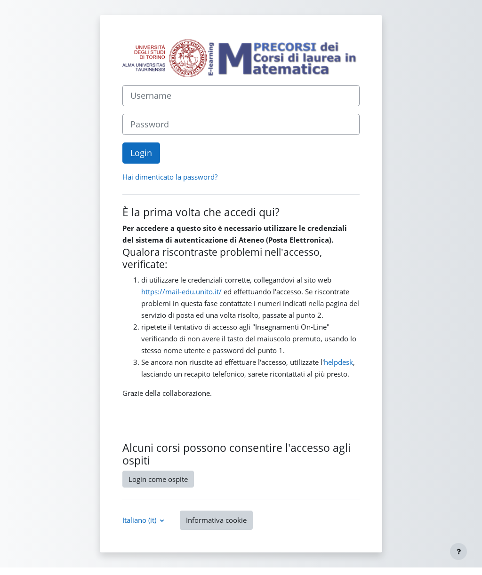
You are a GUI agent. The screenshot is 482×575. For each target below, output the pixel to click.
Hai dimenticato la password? (169, 176)
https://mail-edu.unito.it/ (181, 291)
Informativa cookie (216, 520)
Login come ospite (158, 479)
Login (141, 152)
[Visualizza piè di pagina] (458, 551)
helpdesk (338, 362)
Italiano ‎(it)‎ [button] (140, 520)
